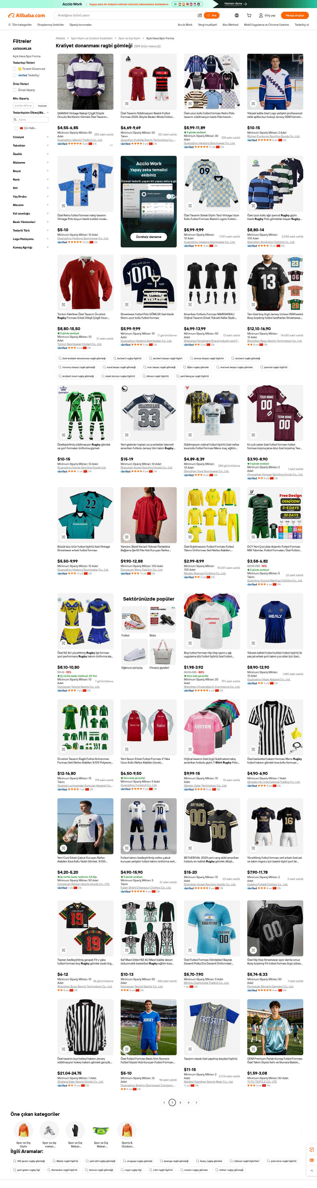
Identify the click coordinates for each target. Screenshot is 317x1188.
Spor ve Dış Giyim (129, 38)
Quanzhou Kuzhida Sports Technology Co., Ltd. (149, 140)
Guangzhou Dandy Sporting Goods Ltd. (81, 467)
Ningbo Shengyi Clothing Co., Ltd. (205, 573)
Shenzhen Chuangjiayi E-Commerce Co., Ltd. (212, 686)
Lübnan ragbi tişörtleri (244, 1161)
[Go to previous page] (164, 1102)
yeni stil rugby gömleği (100, 1161)
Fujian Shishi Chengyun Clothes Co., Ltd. (146, 887)
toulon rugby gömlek (194, 1170)
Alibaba (60, 38)
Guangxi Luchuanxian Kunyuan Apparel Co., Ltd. (85, 785)
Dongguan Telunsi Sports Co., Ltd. (78, 686)
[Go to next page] (196, 1102)
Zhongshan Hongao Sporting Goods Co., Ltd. (275, 474)
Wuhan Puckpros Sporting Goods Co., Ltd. (273, 136)
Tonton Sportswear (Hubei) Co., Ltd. (79, 344)
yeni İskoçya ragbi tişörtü (192, 376)
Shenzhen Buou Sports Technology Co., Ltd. (274, 340)
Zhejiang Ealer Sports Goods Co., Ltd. (80, 1081)
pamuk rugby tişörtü (273, 367)
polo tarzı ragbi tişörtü (281, 1161)
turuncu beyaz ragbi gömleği (76, 367)
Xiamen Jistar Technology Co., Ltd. (205, 785)
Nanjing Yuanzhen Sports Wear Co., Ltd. (208, 1081)
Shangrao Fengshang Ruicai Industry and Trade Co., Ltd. (212, 340)
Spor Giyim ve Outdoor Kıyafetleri (91, 38)
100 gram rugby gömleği (29, 1161)
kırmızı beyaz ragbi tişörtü (207, 358)
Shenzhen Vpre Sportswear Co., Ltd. (206, 471)
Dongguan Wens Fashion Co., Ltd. (142, 569)
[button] (199, 15)
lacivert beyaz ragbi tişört (165, 358)
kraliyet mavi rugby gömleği (76, 376)
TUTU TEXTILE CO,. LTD (262, 1081)
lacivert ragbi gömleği (245, 358)
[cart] (250, 16)
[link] (311, 1149)
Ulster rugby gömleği (229, 1170)
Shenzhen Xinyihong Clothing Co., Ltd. (271, 242)
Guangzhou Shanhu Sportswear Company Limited (149, 1085)
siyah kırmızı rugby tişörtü (118, 376)
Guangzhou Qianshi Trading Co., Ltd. (79, 140)
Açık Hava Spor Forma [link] (160, 38)
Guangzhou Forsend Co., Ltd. (139, 785)
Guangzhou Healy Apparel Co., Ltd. (268, 679)
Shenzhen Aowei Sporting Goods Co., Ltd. (146, 467)
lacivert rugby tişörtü (127, 358)
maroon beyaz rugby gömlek (234, 367)
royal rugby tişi (131, 1170)
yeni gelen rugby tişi (26, 1170)
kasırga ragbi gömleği (174, 1161)
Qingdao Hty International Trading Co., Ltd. (273, 782)
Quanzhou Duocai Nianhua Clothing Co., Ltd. (274, 580)
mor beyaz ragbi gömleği (159, 367)
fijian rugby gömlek (196, 367)
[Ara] (212, 15)
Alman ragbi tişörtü (156, 376)
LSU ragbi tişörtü (161, 1170)
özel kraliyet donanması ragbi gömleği (82, 358)
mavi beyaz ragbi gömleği (119, 367)
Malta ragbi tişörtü (65, 1161)
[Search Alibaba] (126, 15)
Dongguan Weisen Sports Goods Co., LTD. (83, 884)
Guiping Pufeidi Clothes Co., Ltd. (267, 884)
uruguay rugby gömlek (137, 1161)
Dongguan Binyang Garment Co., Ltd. (270, 986)
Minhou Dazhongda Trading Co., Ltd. (206, 982)
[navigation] (31, 571)
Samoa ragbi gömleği (99, 1170)
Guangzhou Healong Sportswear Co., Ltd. (209, 143)
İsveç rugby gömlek (209, 1161)
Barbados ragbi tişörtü (62, 1170)
